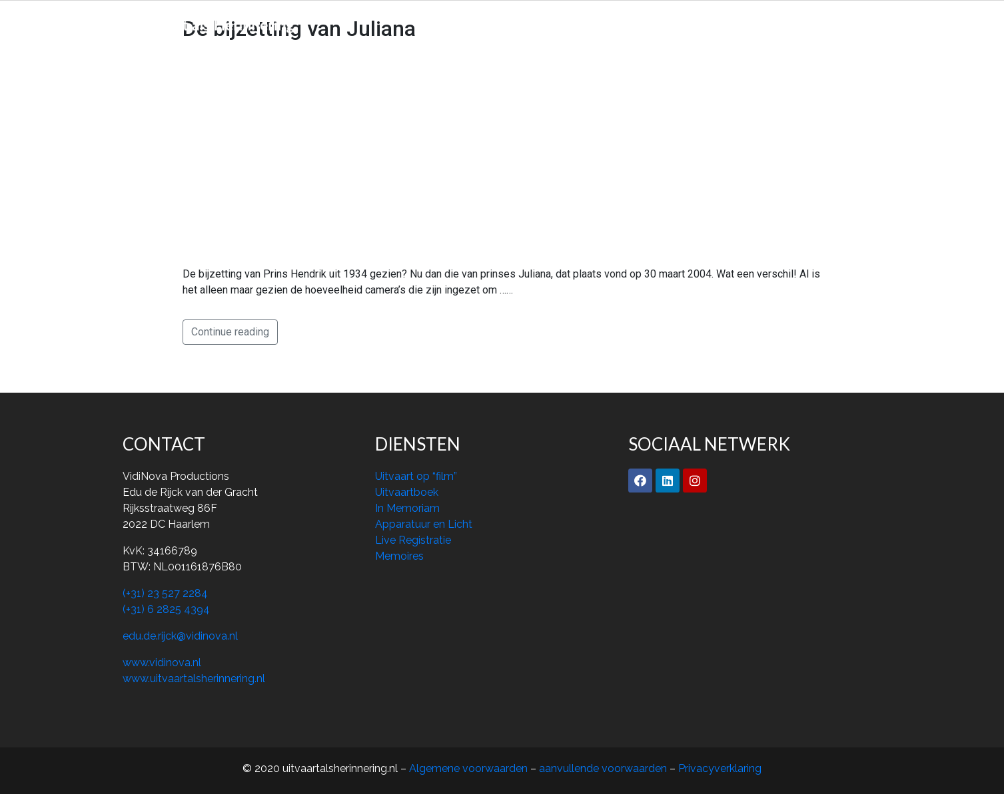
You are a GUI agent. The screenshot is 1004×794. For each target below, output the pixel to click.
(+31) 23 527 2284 (165, 593)
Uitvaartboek (406, 492)
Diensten (556, 23)
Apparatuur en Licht (423, 524)
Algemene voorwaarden (469, 768)
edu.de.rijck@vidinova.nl (180, 636)
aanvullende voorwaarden (603, 768)
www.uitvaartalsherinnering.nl (194, 678)
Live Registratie (413, 540)
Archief (690, 23)
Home (431, 23)
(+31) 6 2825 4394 (166, 609)
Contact (750, 23)
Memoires (625, 23)
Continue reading (230, 331)
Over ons (490, 23)
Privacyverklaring (719, 768)
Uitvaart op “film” (416, 476)
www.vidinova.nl (162, 662)
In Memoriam (407, 508)
